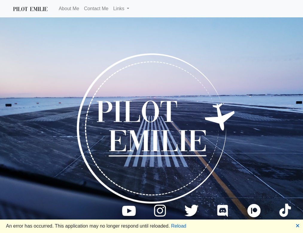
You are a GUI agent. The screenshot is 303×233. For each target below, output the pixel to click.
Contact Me (96, 8)
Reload (178, 226)
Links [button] (119, 8)
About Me (69, 8)
